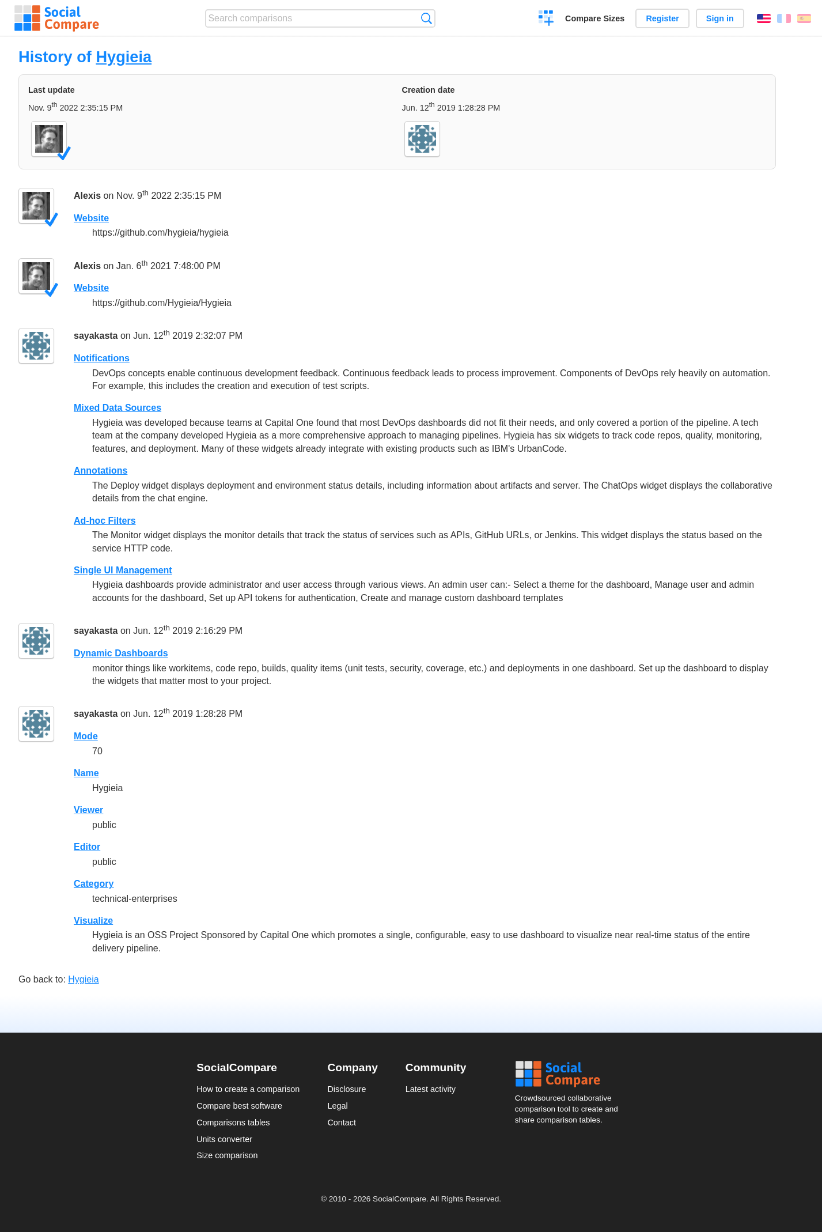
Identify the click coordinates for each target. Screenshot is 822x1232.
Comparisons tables (233, 1122)
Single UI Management (123, 570)
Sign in (720, 18)
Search (426, 18)
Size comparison (226, 1155)
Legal (337, 1105)
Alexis (87, 196)
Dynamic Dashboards (121, 653)
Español (804, 18)
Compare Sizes (594, 18)
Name (86, 773)
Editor (87, 847)
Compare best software (239, 1105)
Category (93, 884)
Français (784, 18)
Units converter (224, 1139)
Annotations (100, 470)
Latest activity (431, 1089)
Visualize (93, 920)
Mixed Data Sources (117, 408)
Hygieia (123, 57)
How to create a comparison (248, 1089)
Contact (341, 1122)
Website (91, 218)
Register (662, 18)
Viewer (88, 810)
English (764, 18)
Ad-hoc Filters (105, 521)
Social (570, 1074)
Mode (86, 736)
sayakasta (96, 336)
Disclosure (346, 1089)
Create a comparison (546, 19)
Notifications (102, 358)
